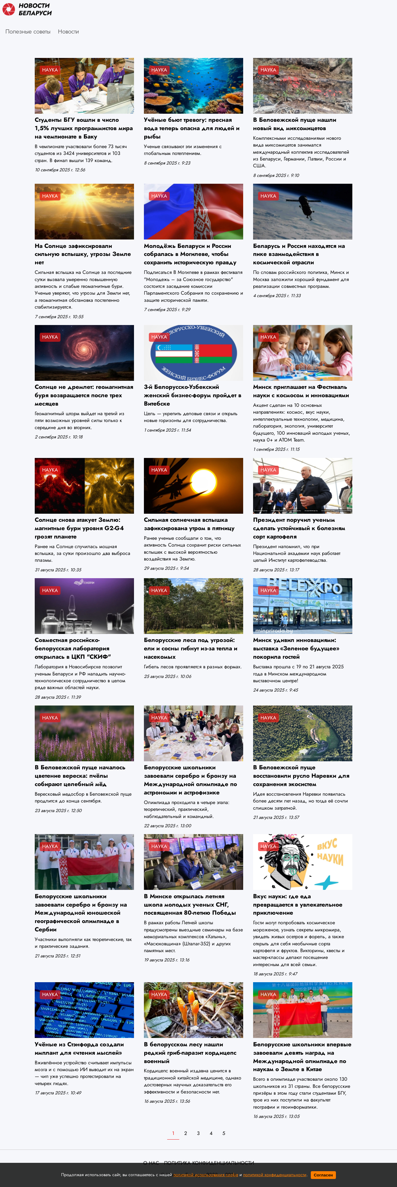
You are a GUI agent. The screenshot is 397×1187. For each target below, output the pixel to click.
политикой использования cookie (205, 1175)
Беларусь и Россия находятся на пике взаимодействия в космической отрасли (299, 254)
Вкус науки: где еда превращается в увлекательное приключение (297, 904)
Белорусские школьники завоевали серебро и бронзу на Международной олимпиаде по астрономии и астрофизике (190, 780)
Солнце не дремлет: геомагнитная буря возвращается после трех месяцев (84, 395)
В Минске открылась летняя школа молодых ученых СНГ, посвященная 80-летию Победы (190, 904)
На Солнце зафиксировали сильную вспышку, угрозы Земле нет (83, 254)
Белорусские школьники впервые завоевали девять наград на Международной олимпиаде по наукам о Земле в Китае (302, 1057)
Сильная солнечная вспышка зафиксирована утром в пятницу (189, 523)
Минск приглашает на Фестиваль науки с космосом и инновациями (301, 390)
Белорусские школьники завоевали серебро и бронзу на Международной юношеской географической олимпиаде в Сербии (81, 913)
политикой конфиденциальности (274, 1175)
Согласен (323, 1175)
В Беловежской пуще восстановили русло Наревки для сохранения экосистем (301, 775)
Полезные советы (28, 31)
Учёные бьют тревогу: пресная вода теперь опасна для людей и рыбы (191, 128)
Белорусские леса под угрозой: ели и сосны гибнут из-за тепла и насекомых (190, 648)
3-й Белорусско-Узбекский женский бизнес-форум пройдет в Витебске (192, 395)
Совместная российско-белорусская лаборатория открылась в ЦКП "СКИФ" (73, 648)
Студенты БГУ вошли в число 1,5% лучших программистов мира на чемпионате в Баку (84, 128)
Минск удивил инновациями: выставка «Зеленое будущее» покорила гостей (296, 648)
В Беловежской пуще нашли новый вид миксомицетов (294, 123)
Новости (68, 31)
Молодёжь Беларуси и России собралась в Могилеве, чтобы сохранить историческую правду (190, 254)
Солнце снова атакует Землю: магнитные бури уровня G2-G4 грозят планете (79, 528)
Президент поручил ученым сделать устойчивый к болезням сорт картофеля (299, 528)
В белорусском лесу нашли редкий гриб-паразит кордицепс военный (190, 1052)
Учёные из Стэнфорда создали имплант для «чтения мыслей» (79, 1048)
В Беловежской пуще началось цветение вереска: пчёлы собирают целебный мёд (80, 775)
